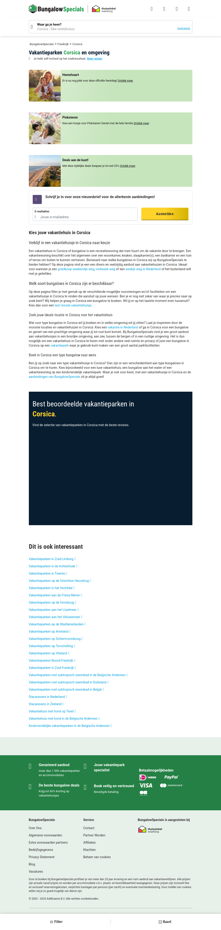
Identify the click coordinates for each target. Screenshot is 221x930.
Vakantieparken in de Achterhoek (52, 566)
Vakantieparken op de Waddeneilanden (56, 624)
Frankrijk (63, 44)
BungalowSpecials (42, 44)
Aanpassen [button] (183, 28)
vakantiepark (60, 345)
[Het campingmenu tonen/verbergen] (188, 9)
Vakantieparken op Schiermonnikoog (55, 639)
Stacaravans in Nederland (47, 697)
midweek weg (105, 269)
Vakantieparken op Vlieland (48, 653)
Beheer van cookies (97, 857)
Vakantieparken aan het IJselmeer (53, 610)
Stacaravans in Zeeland (45, 704)
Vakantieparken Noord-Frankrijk (51, 660)
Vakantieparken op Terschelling (51, 646)
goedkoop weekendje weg (76, 269)
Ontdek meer (125, 80)
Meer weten (94, 58)
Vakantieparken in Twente (47, 573)
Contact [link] (88, 828)
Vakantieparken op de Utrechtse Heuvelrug (59, 581)
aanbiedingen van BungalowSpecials (54, 377)
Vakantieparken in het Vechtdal (50, 588)
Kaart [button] (165, 922)
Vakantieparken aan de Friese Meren (54, 595)
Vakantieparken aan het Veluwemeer (54, 617)
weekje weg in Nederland (143, 269)
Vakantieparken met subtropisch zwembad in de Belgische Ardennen (77, 675)
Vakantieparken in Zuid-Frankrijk (51, 668)
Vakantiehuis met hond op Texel (51, 711)
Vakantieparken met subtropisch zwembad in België (65, 689)
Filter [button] (56, 922)
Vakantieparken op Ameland (49, 631)
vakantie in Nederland (123, 327)
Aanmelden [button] (165, 214)
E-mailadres (42, 211)
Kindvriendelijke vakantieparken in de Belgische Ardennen (69, 726)
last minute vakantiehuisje (73, 305)
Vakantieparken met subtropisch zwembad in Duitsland (68, 682)
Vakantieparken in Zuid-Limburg (51, 559)
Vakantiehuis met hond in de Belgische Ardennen (63, 718)
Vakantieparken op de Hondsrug (51, 602)
